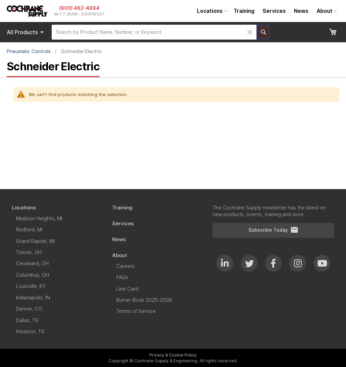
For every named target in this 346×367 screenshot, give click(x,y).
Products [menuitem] (26, 32)
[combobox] (154, 32)
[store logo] (27, 11)
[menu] (266, 11)
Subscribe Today (273, 230)
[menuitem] (211, 11)
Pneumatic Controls (29, 51)
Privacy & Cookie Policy (173, 355)
